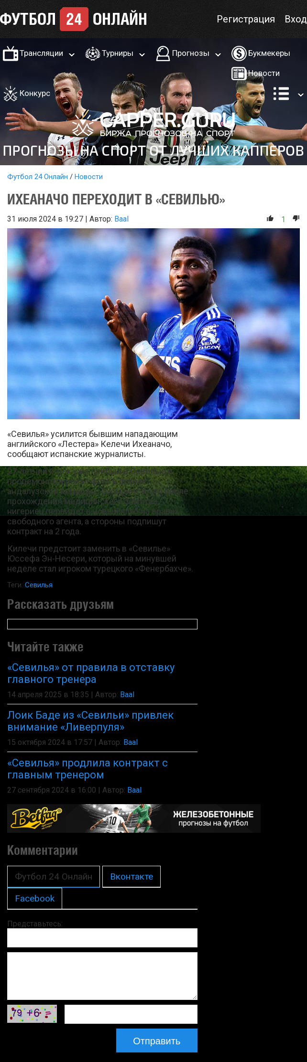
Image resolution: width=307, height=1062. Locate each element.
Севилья (39, 585)
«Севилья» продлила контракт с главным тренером (87, 769)
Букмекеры (269, 53)
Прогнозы (190, 53)
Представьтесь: (35, 923)
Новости (264, 73)
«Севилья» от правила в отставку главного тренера (91, 673)
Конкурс (35, 93)
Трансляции (41, 53)
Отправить (156, 1041)
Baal (121, 218)
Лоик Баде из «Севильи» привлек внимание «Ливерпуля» (90, 721)
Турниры (117, 53)
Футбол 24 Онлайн (37, 176)
